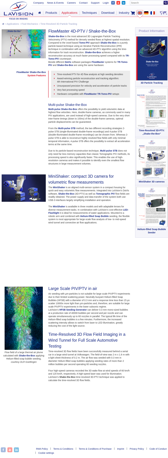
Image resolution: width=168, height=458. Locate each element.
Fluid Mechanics (29, 24)
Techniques (89, 12)
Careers (71, 2)
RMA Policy (42, 449)
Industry (124, 12)
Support (95, 2)
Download (107, 12)
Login (106, 2)
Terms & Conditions (63, 449)
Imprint (120, 449)
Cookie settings (46, 453)
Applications (12, 24)
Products (51, 12)
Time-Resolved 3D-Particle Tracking (58, 24)
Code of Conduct (158, 449)
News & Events (55, 2)
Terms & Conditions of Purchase (95, 449)
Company (38, 2)
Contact (83, 2)
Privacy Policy (137, 449)
